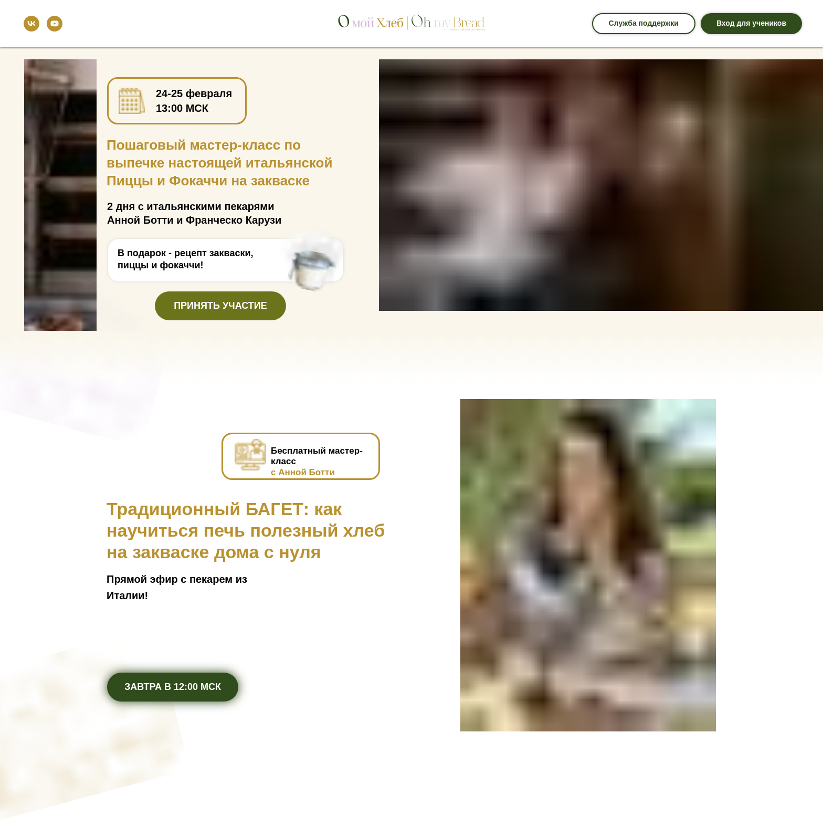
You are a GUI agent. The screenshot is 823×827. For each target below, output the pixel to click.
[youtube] (54, 24)
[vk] (31, 24)
